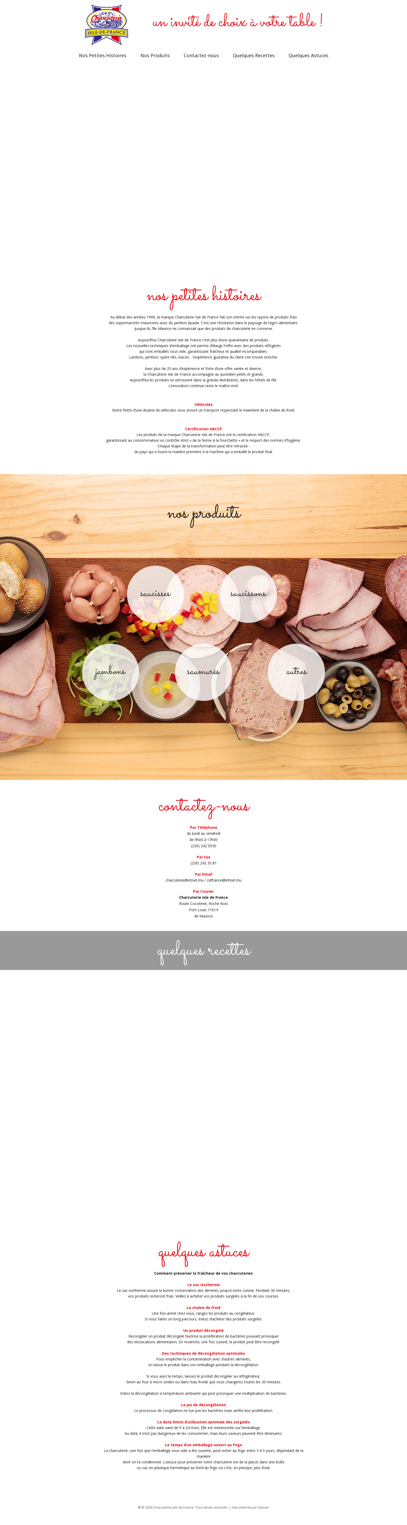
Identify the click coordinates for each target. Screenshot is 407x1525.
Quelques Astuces (308, 60)
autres (296, 676)
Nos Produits (155, 60)
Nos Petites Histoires (102, 60)
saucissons (248, 598)
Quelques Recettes (254, 60)
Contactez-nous (201, 60)
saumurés (203, 676)
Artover (263, 1512)
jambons (110, 676)
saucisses (155, 598)
